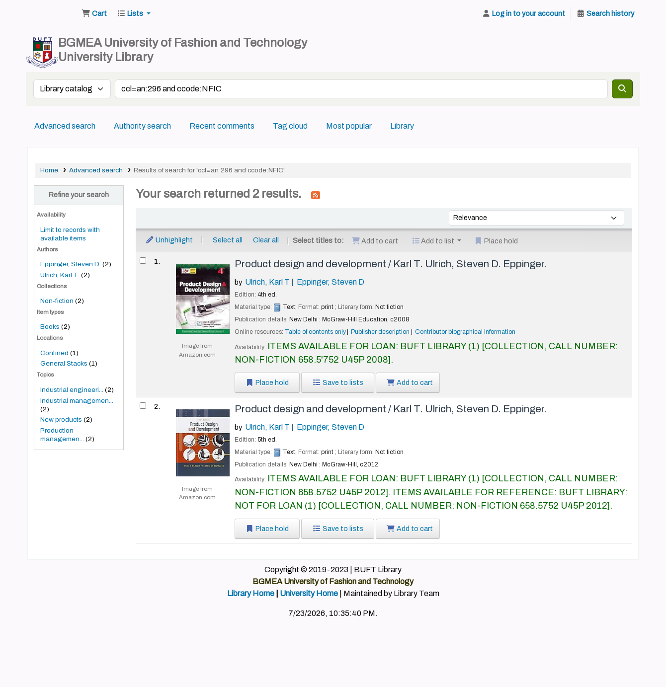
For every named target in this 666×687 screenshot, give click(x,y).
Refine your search (79, 195)
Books (50, 326)
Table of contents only (315, 331)
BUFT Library (53, 14)
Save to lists (337, 382)
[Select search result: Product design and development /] (143, 260)
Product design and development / (391, 263)
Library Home (250, 593)
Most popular (349, 126)
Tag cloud (290, 126)
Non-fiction (57, 301)
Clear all (266, 240)
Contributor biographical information (465, 331)
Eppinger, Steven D (330, 282)
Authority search (142, 126)
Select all (228, 240)
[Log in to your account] (523, 13)
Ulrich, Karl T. (60, 275)
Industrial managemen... (76, 400)
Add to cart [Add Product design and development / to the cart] (410, 382)
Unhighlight (169, 240)
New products (61, 419)
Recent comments (221, 126)
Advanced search (64, 126)
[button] (94, 13)
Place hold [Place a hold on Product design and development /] (267, 382)
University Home (309, 593)
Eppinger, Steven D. (70, 264)
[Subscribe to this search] (316, 194)
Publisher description (380, 331)
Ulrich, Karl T (267, 282)
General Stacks (63, 363)
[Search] (622, 88)
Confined (54, 353)
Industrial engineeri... (71, 389)
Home (49, 170)
